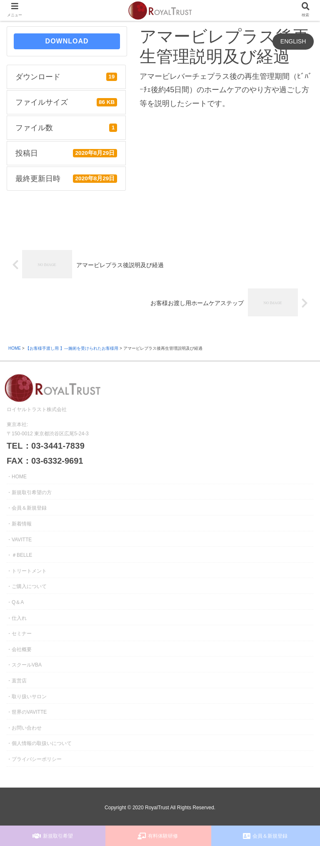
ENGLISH (293, 41)
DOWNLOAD (67, 41)
